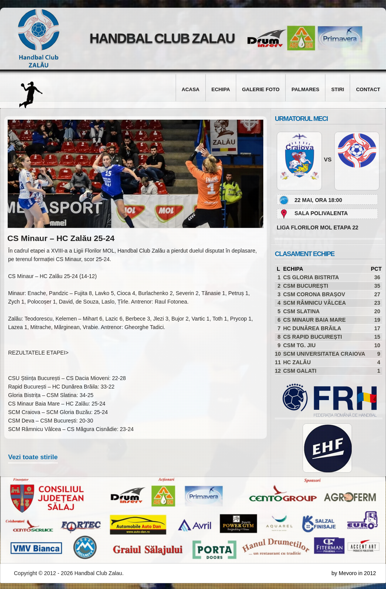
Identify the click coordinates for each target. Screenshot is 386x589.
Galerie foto (260, 89)
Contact (368, 89)
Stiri (337, 89)
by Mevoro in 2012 (354, 573)
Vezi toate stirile (33, 457)
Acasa (191, 89)
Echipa (221, 89)
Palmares (305, 89)
